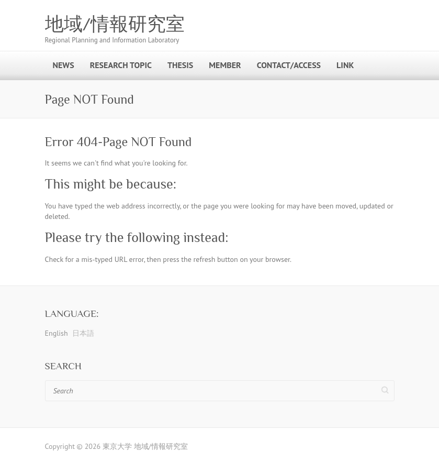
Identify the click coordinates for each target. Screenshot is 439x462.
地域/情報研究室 (115, 24)
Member (225, 65)
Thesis (180, 65)
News (63, 65)
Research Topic (121, 65)
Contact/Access (289, 65)
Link (345, 65)
